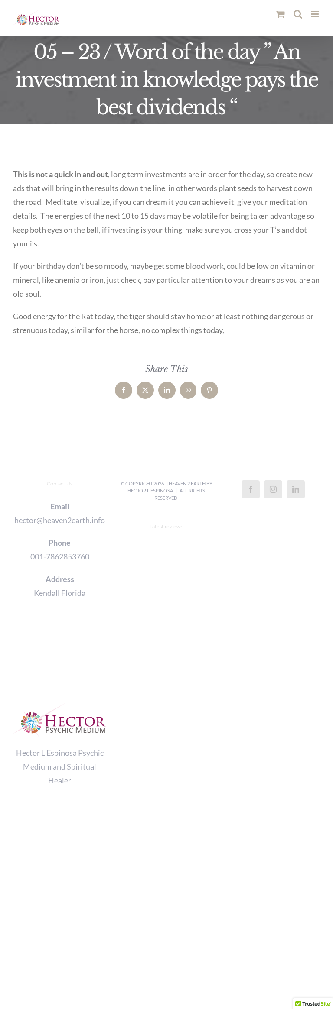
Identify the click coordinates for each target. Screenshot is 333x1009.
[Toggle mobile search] (298, 14)
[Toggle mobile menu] (315, 14)
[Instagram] (273, 489)
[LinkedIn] (296, 489)
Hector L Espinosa (150, 490)
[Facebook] (251, 489)
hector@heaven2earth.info (59, 520)
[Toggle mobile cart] (280, 14)
